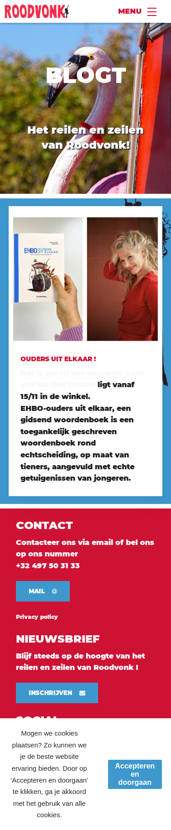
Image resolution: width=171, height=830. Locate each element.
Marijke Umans (65, 384)
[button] (43, 591)
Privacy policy (37, 616)
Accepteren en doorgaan (135, 774)
